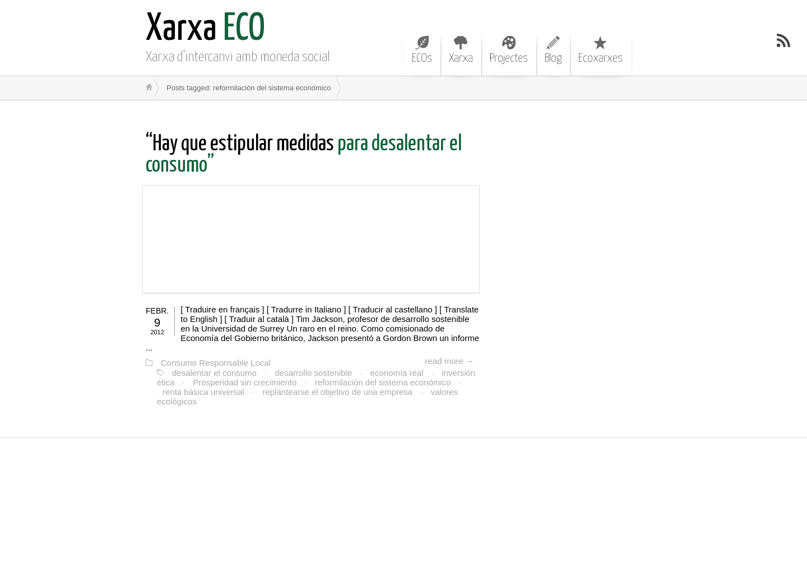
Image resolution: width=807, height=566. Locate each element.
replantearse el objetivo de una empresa (337, 392)
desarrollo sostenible (313, 373)
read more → (449, 361)
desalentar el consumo (214, 373)
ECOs (422, 50)
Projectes (509, 50)
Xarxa (461, 50)
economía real (397, 373)
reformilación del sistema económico (383, 382)
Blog (553, 50)
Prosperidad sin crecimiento (244, 382)
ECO (205, 29)
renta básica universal (203, 392)
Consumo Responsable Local (216, 362)
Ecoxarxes (600, 50)
